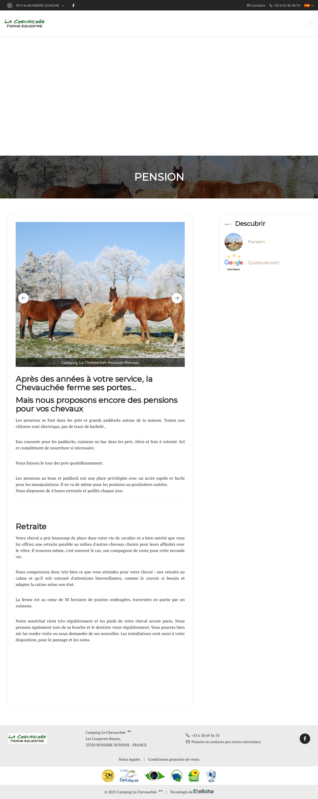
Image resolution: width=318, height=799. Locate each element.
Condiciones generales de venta (173, 759)
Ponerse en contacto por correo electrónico (223, 741)
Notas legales (129, 759)
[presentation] (23, 298)
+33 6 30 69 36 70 (202, 735)
